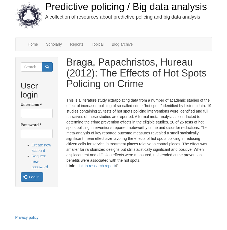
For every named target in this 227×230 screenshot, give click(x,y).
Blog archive (122, 44)
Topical (98, 44)
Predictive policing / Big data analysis (126, 6)
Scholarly (54, 44)
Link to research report (97, 166)
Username (31, 104)
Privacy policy (27, 217)
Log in (31, 177)
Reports (76, 44)
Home (33, 44)
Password (31, 125)
